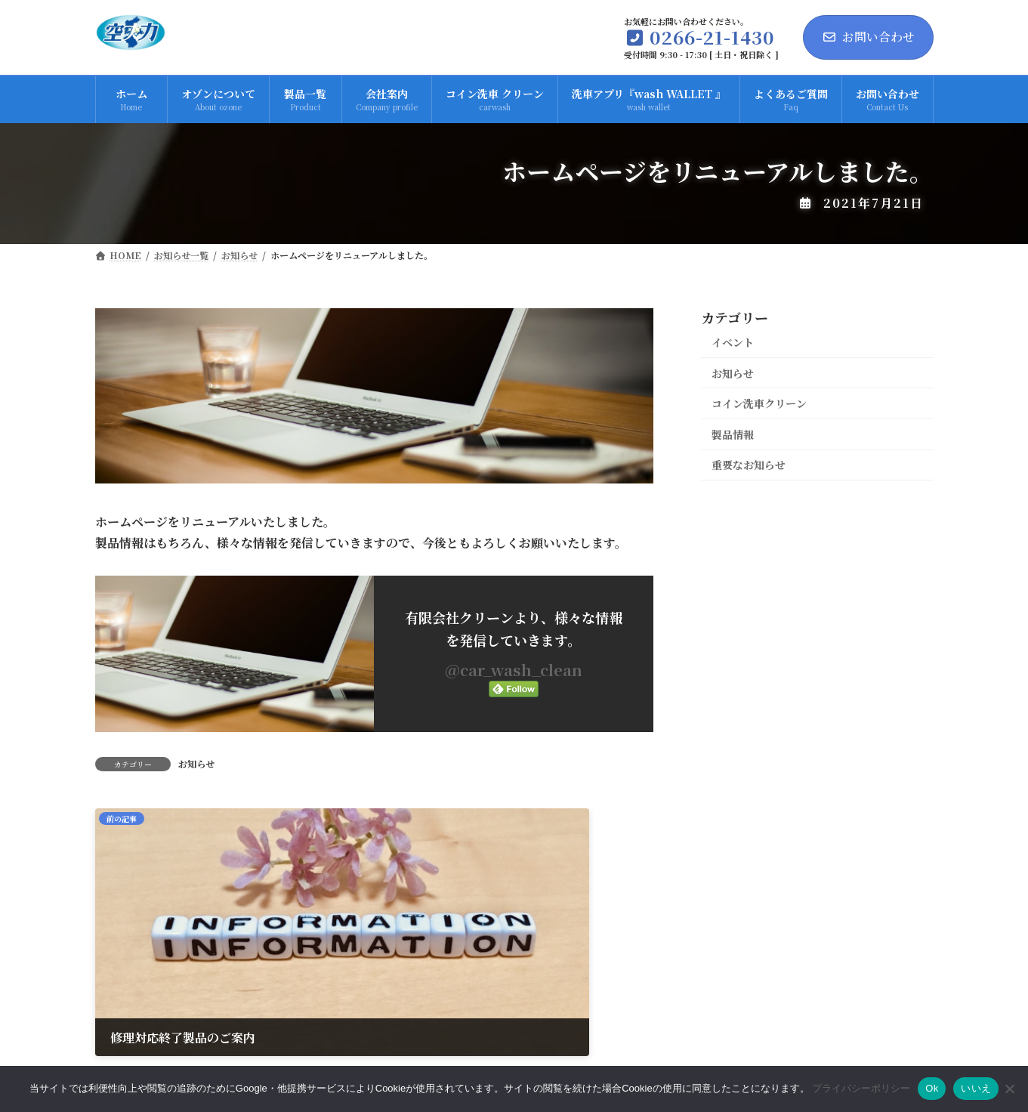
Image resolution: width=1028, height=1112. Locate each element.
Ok (931, 1088)
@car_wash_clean (513, 670)
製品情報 (733, 434)
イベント (733, 342)
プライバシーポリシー (765, 1007)
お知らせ (196, 763)
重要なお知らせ (749, 464)
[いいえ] (1009, 1088)
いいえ (976, 1088)
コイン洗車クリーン (759, 403)
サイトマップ (885, 1007)
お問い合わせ (868, 36)
